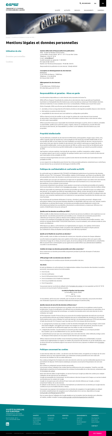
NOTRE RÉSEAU (37, 420)
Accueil (8, 37)
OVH (41, 84)
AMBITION (79, 418)
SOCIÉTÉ (57, 10)
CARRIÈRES (100, 10)
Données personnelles (15, 56)
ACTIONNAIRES (37, 424)
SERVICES (77, 10)
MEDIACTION (35, 433)
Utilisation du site (13, 51)
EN (95, 3)
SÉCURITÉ (79, 420)
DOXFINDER (52, 433)
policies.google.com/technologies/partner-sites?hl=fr (78, 397)
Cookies (9, 62)
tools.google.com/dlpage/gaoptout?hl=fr (52, 392)
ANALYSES (64, 418)
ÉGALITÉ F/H (94, 420)
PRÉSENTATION (37, 418)
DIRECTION (36, 422)
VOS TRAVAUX (97, 433)
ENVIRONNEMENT (81, 422)
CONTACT (94, 426)
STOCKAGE (50, 420)
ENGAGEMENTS (88, 10)
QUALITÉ (79, 424)
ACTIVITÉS (67, 10)
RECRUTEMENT (95, 422)
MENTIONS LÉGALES (19, 433)
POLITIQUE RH (95, 418)
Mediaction (43, 72)
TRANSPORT (51, 418)
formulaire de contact (70, 187)
